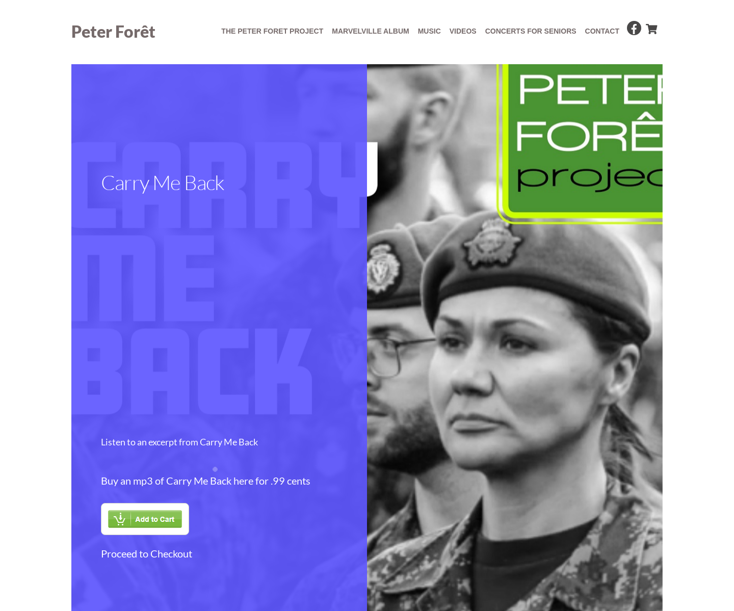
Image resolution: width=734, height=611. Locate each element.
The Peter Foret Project (272, 31)
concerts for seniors (530, 31)
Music (429, 31)
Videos (463, 31)
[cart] (651, 27)
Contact (602, 31)
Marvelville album (370, 31)
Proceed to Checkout (146, 553)
